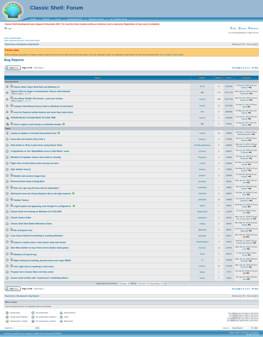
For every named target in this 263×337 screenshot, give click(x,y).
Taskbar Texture (21, 200)
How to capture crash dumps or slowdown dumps (37, 124)
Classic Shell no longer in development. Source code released (40, 91)
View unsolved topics (12, 38)
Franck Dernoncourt (244, 243)
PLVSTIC (244, 261)
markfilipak (202, 187)
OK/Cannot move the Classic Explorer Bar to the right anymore (41, 193)
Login (8, 28)
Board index (10, 44)
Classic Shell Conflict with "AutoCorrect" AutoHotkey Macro (39, 278)
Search (242, 28)
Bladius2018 (202, 212)
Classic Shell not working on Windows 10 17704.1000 (36, 211)
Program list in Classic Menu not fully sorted (32, 272)
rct (202, 260)
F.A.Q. (58, 19)
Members (253, 28)
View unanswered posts (14, 40)
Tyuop (202, 254)
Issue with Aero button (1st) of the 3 (28, 139)
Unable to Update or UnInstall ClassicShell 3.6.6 (33, 133)
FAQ (233, 28)
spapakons (202, 218)
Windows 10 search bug (25, 254)
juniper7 (244, 171)
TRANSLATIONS (96, 19)
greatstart (202, 200)
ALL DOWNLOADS (118, 19)
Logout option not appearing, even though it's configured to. (42, 206)
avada (202, 206)
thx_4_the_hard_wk (244, 219)
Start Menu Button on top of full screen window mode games (40, 248)
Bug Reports (34, 44)
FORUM (45, 19)
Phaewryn (202, 157)
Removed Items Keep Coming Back (27, 181)
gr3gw (202, 272)
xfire (202, 112)
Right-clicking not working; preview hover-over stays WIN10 (42, 260)
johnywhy (202, 181)
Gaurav (202, 99)
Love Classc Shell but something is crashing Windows (37, 236)
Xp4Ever (244, 88)
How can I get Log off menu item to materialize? (36, 188)
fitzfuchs (202, 248)
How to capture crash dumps (171, 55)
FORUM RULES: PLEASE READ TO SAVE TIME (33, 118)
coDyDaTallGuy (202, 242)
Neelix (202, 278)
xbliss (244, 107)
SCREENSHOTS (74, 19)
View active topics (32, 40)
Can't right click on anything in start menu (34, 266)
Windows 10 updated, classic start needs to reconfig (36, 157)
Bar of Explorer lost (23, 230)
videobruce (244, 100)
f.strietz (202, 133)
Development (22, 44)
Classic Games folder (21, 217)
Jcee (244, 183)
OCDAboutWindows (202, 145)
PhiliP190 (202, 193)
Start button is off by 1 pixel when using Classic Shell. (36, 145)
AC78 (202, 86)
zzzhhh (202, 163)
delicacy (202, 139)
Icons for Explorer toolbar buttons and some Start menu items (43, 112)
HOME (33, 19)
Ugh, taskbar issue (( (21, 169)
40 (253, 68)
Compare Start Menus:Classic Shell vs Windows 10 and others (43, 106)
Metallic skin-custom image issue (29, 176)
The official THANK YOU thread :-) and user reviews (38, 98)
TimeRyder (244, 94)
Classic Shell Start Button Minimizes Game (31, 223)
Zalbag (202, 224)
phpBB (15, 333)
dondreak (202, 236)
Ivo (202, 92)
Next (256, 68)
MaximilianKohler (245, 134)
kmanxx (202, 266)
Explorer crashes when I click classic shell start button (40, 242)
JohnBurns (244, 201)
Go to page (236, 68)
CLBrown (202, 151)
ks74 (244, 195)
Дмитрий (202, 230)
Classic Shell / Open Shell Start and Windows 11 (37, 87)
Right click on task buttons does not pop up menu (35, 163)
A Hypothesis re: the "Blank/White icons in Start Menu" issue (40, 151)
